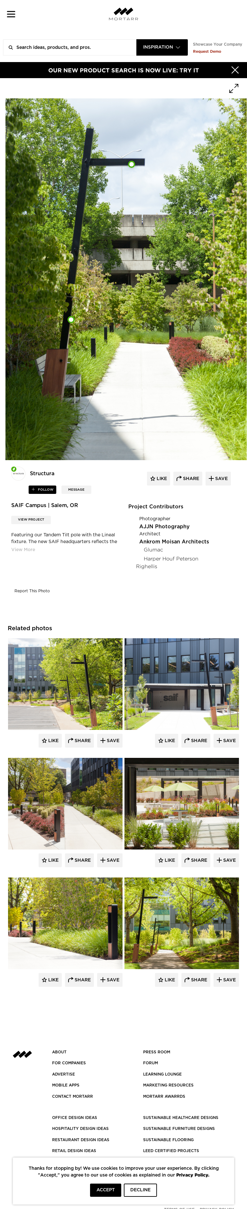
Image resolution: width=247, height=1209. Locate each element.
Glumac (153, 549)
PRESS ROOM (156, 1052)
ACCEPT (105, 1190)
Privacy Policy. (192, 1174)
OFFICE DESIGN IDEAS (74, 1118)
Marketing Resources (168, 1085)
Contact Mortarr (72, 1096)
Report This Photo (32, 591)
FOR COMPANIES (69, 1063)
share (190, 479)
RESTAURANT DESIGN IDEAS (80, 1140)
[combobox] (162, 47)
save (221, 479)
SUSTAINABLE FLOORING (168, 1140)
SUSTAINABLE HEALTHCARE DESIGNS (180, 1118)
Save (112, 741)
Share (82, 741)
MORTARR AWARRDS (164, 1096)
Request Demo (207, 51)
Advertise (63, 1074)
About (59, 1052)
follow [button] (45, 489)
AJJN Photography (164, 526)
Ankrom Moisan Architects (174, 541)
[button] (11, 14)
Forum (150, 1063)
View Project (31, 519)
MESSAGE (76, 489)
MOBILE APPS (65, 1085)
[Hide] (235, 70)
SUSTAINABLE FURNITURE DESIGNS (179, 1129)
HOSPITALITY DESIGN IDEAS (80, 1129)
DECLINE (140, 1190)
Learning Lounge (162, 1074)
